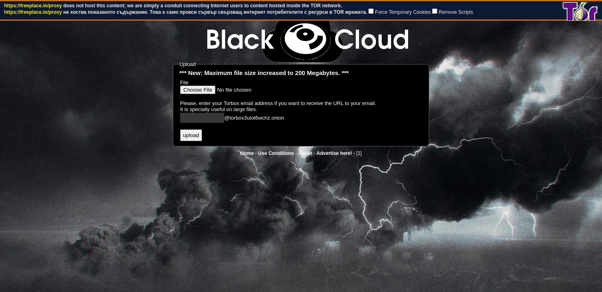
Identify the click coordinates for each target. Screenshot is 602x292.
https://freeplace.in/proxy (33, 6)
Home (247, 153)
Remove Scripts (456, 12)
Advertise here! (334, 153)
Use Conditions (276, 153)
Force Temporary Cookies (403, 12)
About (305, 153)
